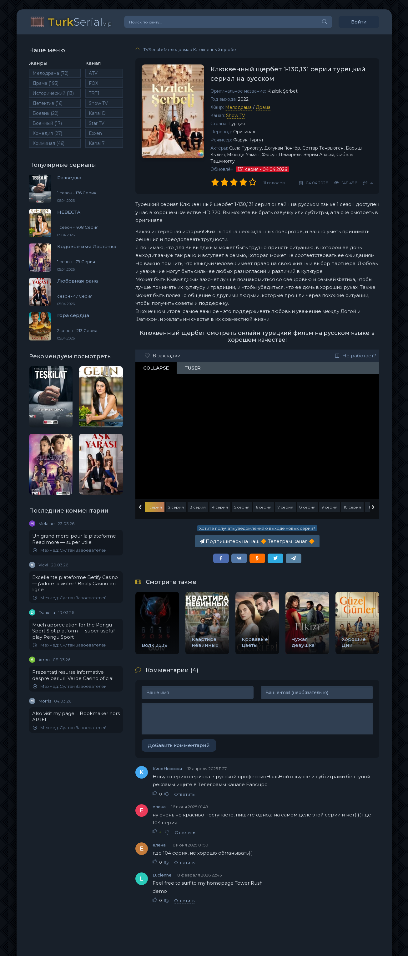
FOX (93, 83)
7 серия (285, 507)
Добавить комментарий (179, 745)
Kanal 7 (97, 143)
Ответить (184, 794)
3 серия (198, 507)
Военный (47, 123)
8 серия (307, 507)
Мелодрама (50, 73)
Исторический (53, 93)
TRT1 (94, 93)
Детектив (48, 103)
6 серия (263, 507)
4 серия (220, 507)
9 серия (329, 507)
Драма (45, 83)
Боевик (45, 113)
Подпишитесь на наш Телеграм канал (257, 541)
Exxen (95, 133)
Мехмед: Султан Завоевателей (70, 550)
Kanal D (97, 113)
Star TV (96, 123)
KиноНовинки (167, 768)
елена (159, 806)
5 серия (241, 507)
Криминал (48, 143)
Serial (80, 21)
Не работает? (355, 356)
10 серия (352, 507)
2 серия (176, 507)
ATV (93, 73)
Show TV (98, 103)
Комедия (47, 133)
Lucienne (162, 874)
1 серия (154, 507)
